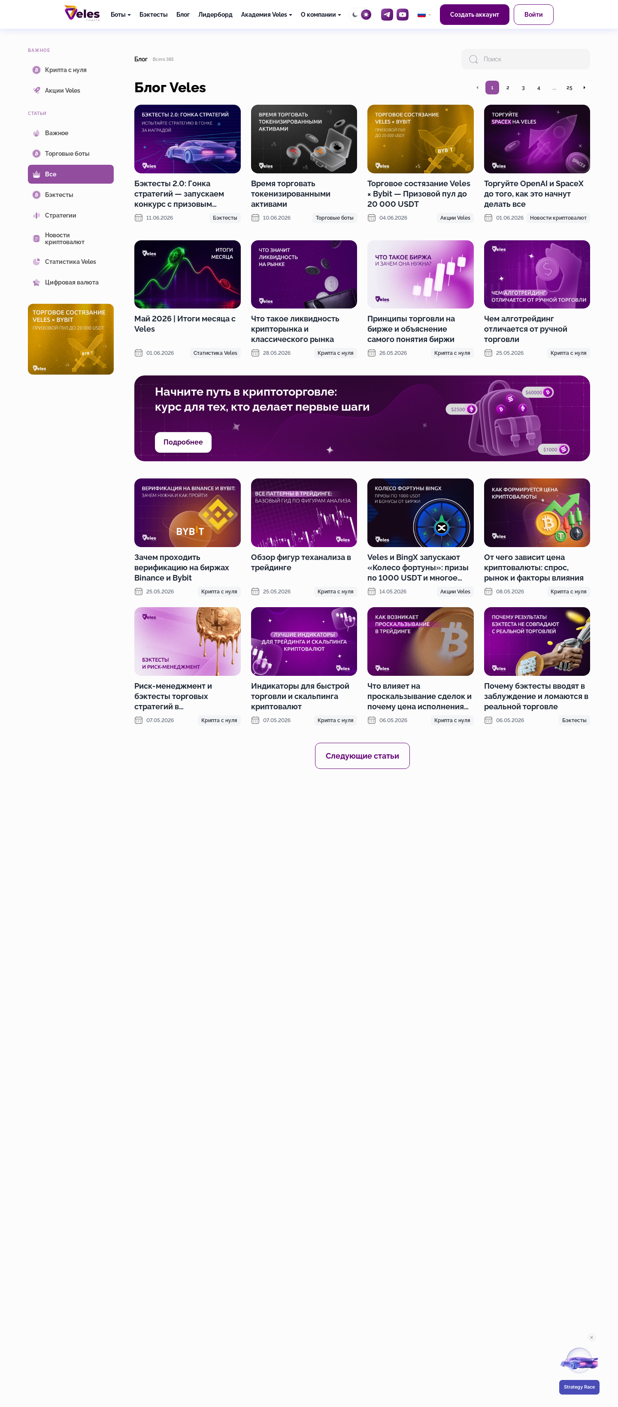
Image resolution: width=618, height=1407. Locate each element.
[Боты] (120, 15)
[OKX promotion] (362, 854)
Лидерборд (215, 14)
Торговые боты (335, 218)
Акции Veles (455, 218)
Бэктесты (153, 14)
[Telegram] (387, 15)
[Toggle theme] (360, 14)
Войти (533, 14)
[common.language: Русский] (424, 15)
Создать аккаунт (474, 14)
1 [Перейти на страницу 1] (492, 88)
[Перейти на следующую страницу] (584, 88)
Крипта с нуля (336, 353)
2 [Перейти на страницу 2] (507, 88)
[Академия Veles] (267, 15)
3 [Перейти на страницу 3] (523, 88)
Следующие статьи (362, 755)
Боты (118, 14)
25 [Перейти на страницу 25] (569, 88)
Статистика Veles (215, 353)
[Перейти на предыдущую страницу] (478, 88)
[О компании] (321, 15)
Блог (183, 14)
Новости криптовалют (558, 218)
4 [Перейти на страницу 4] (538, 88)
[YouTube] (403, 15)
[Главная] (82, 13)
